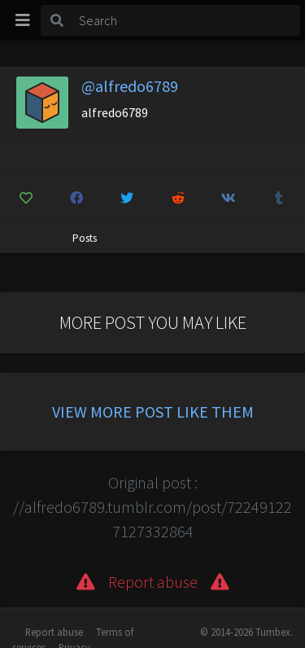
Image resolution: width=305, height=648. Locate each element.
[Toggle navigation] (23, 20)
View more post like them (153, 411)
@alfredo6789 (129, 86)
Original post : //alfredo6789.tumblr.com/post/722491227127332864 (152, 506)
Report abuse (54, 631)
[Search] (186, 20)
